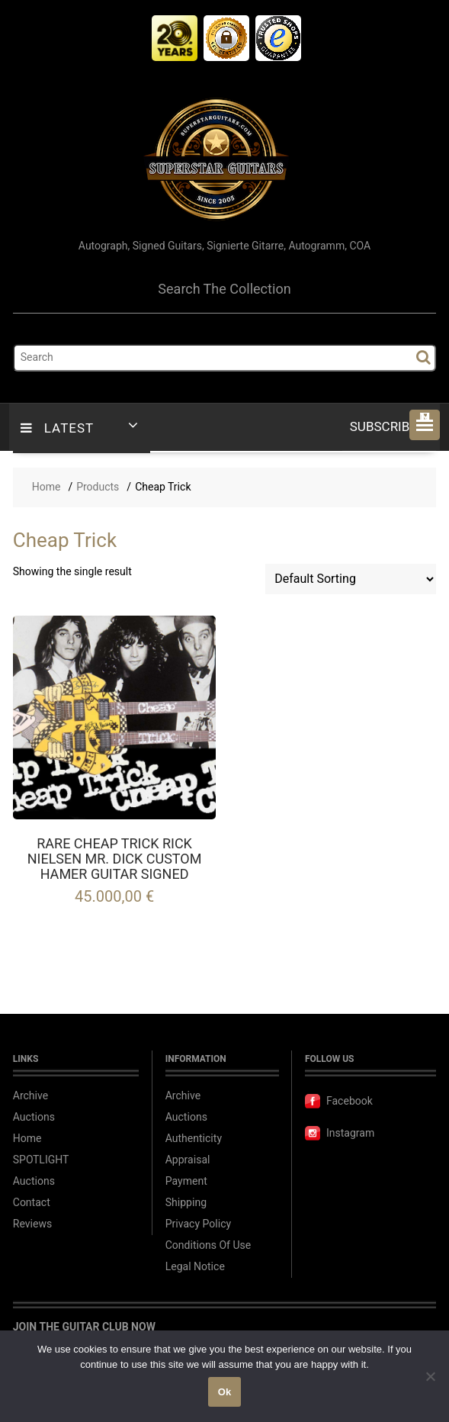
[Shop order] (350, 579)
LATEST (57, 428)
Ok (224, 1392)
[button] (424, 425)
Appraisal (187, 1160)
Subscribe (389, 426)
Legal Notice (195, 1267)
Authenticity (193, 1139)
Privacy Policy (198, 1224)
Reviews (32, 1224)
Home (27, 1139)
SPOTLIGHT (41, 1160)
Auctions (34, 1117)
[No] (430, 1376)
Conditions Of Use (208, 1245)
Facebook (339, 1101)
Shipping (186, 1203)
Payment (186, 1181)
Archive (31, 1096)
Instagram (339, 1133)
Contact (31, 1203)
